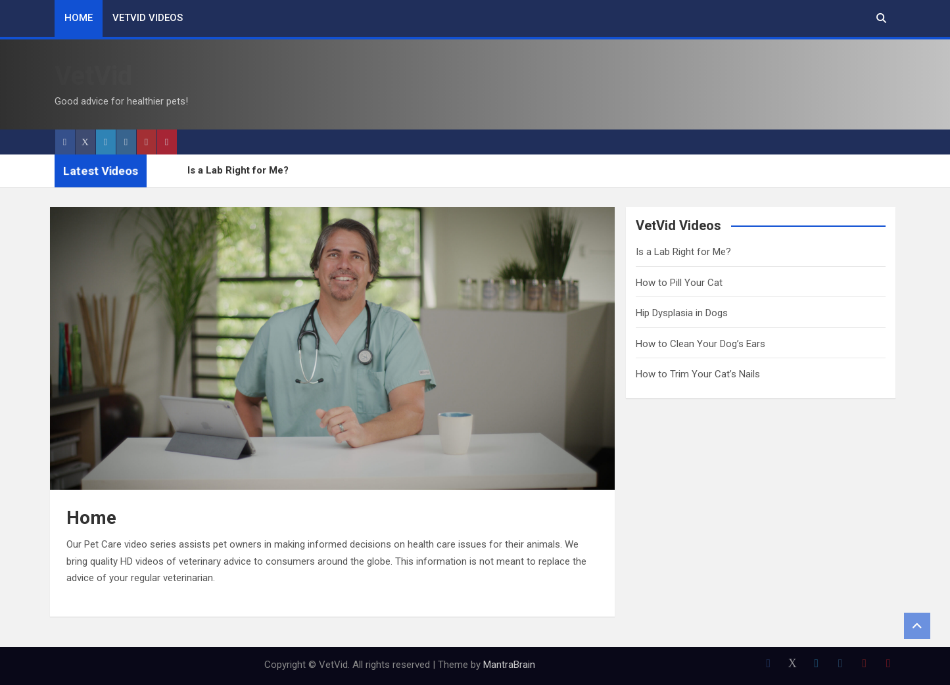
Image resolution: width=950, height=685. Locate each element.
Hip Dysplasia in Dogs (682, 313)
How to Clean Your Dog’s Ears (700, 344)
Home (78, 18)
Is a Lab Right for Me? (238, 170)
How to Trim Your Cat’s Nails (698, 374)
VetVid (93, 75)
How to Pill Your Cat (679, 283)
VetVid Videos (147, 18)
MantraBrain (509, 665)
